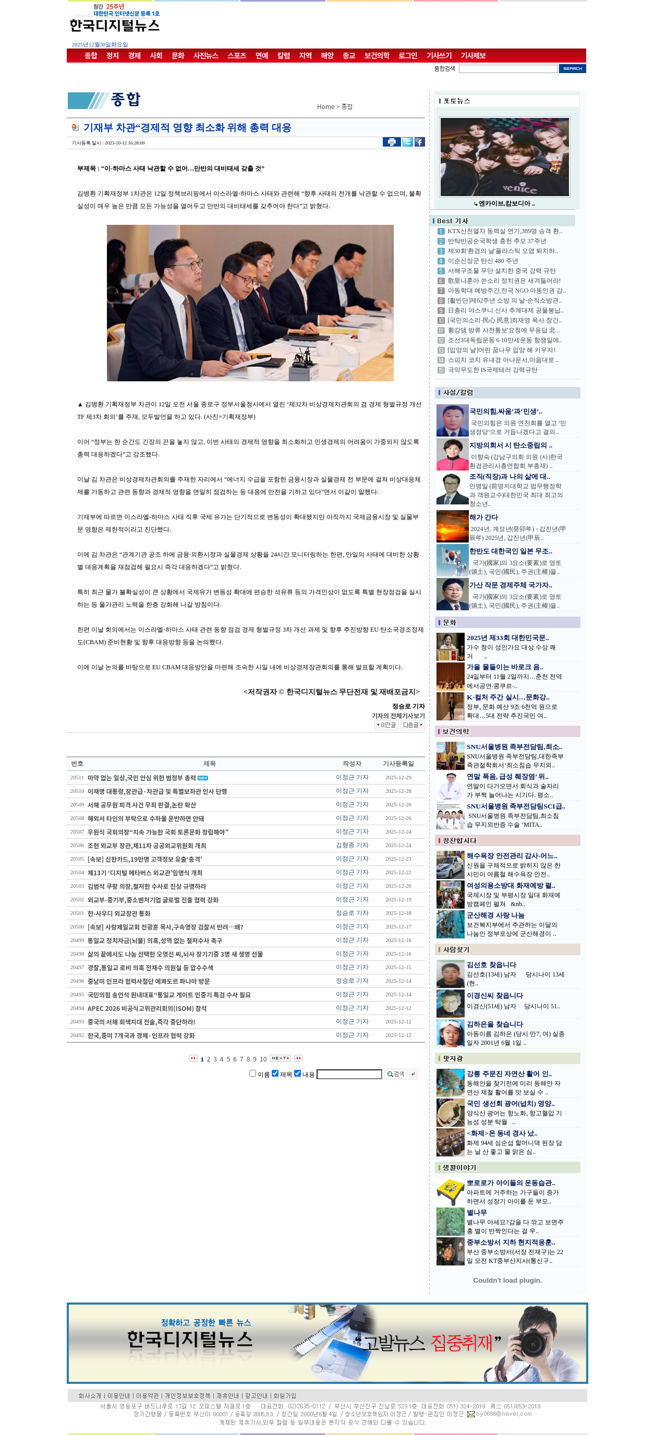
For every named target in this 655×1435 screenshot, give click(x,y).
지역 (305, 55)
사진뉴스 (206, 55)
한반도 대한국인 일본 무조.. (511, 551)
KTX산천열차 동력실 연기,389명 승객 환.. (505, 231)
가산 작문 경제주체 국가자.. (511, 585)
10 (263, 1058)
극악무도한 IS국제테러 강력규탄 (493, 369)
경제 (134, 55)
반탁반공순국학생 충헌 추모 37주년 (497, 241)
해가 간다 (483, 517)
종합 (90, 55)
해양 (327, 55)
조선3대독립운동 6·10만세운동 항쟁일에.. (505, 340)
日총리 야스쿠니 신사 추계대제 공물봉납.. (506, 310)
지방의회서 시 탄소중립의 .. (511, 445)
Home (326, 106)
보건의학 (377, 55)
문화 (178, 55)
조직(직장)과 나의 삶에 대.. (510, 476)
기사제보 (473, 55)
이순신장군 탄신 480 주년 (483, 260)
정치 (112, 55)
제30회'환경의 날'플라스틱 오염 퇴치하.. (503, 251)
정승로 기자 (352, 913)
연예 (262, 55)
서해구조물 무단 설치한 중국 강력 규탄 (502, 270)
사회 (156, 55)
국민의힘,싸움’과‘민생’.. (505, 411)
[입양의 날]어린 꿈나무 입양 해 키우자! (502, 350)
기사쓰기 (439, 55)
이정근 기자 (352, 777)
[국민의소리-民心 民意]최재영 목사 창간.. (505, 320)
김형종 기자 (352, 845)
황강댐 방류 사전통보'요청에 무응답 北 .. (504, 330)
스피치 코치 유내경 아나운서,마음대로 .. (503, 360)
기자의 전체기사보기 (398, 715)
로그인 (407, 55)
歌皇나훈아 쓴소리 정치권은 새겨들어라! (504, 280)
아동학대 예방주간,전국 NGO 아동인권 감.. (507, 290)
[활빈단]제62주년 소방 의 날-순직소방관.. (505, 300)
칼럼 (283, 55)
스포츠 (236, 55)
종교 (349, 55)
